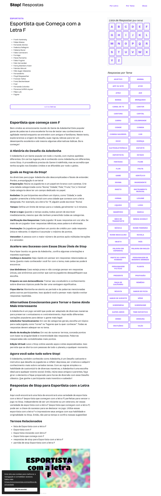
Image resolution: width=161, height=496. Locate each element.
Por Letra (114, 6)
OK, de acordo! (21, 489)
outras (50, 107)
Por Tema (130, 6)
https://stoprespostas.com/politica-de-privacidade (20, 483)
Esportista (17, 18)
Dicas (144, 6)
